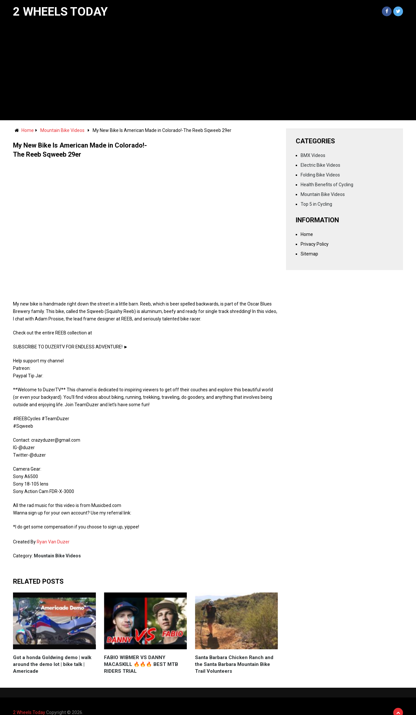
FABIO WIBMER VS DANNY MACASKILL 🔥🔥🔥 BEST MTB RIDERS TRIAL (141, 664)
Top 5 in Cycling (316, 204)
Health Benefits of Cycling (327, 184)
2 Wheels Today (60, 12)
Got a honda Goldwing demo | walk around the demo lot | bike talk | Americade (52, 664)
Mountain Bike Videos (62, 130)
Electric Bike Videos (320, 165)
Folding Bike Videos (320, 174)
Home (27, 130)
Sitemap (309, 253)
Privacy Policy (315, 244)
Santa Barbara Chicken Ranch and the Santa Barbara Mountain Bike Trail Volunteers (234, 664)
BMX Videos (313, 155)
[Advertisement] (208, 71)
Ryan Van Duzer (53, 541)
